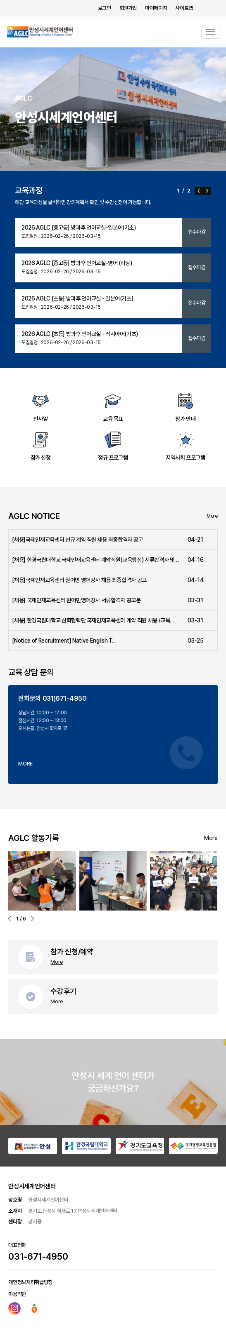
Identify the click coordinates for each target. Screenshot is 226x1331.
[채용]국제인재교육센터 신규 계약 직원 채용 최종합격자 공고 (77, 539)
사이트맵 (184, 8)
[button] (199, 191)
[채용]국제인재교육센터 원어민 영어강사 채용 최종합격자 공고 (79, 580)
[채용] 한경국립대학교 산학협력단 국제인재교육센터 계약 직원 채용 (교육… (93, 620)
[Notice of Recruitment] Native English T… (64, 640)
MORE (25, 764)
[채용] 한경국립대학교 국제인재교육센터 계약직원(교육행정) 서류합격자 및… (95, 559)
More (212, 516)
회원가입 (128, 8)
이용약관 (17, 1294)
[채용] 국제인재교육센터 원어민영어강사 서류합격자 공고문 (76, 600)
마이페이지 (156, 8)
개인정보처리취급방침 (30, 1282)
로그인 (104, 8)
